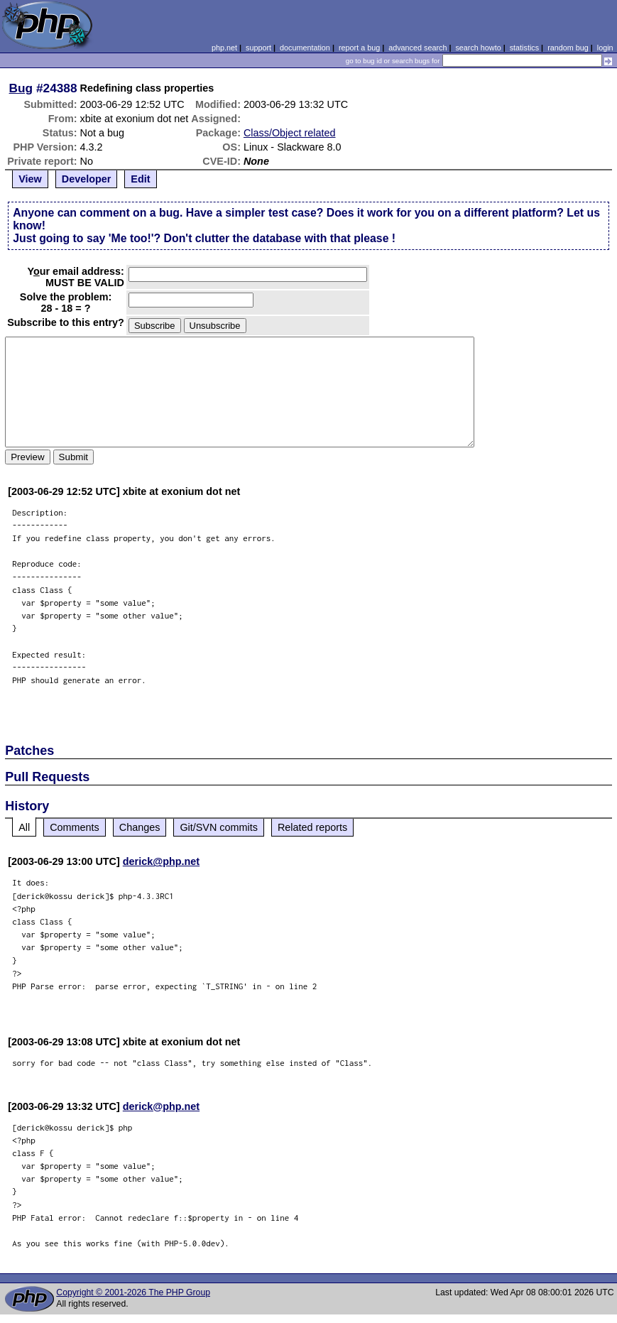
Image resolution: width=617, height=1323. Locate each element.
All (24, 827)
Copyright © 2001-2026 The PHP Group (133, 1292)
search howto (478, 47)
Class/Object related (290, 132)
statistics (524, 47)
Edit (140, 179)
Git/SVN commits (219, 827)
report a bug (359, 47)
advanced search (417, 47)
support (258, 47)
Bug (21, 88)
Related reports (312, 827)
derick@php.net (161, 861)
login (605, 47)
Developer (86, 179)
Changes (139, 827)
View (30, 179)
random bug (568, 47)
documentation (305, 47)
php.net (224, 47)
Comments (74, 827)
